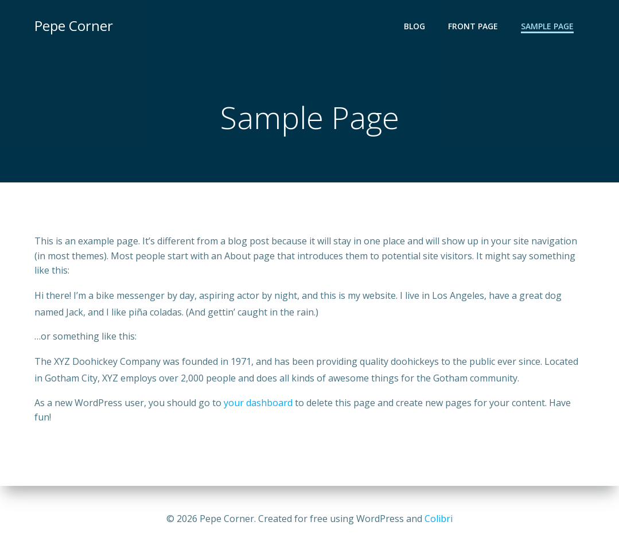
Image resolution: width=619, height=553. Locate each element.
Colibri (439, 518)
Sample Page (547, 26)
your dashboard (258, 402)
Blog (414, 26)
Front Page (473, 26)
